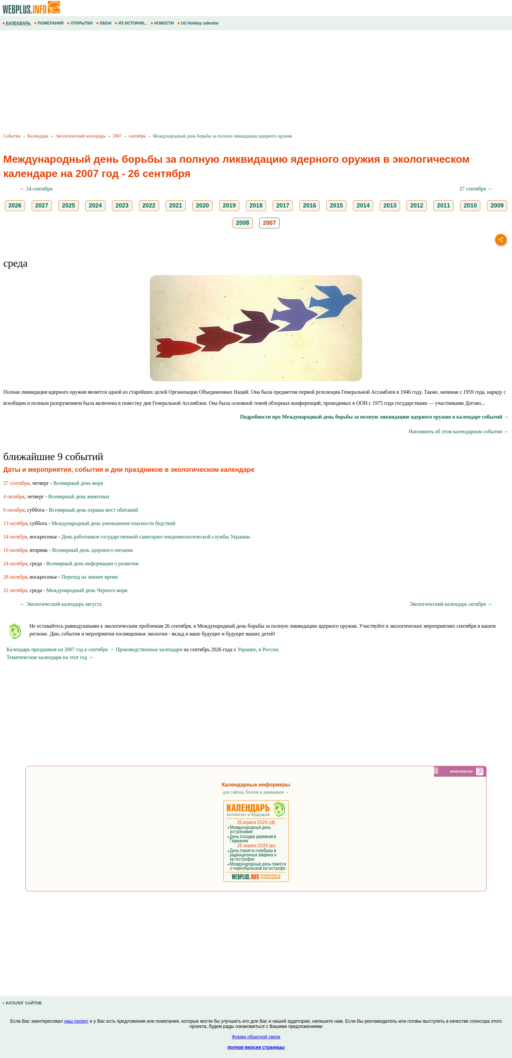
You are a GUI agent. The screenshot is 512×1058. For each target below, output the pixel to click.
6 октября (13, 510)
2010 (470, 205)
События (12, 136)
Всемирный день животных (79, 496)
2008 (242, 223)
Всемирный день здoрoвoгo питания (92, 550)
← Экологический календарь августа (61, 604)
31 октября (15, 590)
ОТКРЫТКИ (80, 23)
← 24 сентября (36, 188)
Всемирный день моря (78, 483)
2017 (282, 205)
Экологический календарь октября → (450, 604)
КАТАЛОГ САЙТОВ (22, 1003)
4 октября (13, 496)
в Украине (244, 649)
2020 (202, 205)
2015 (336, 205)
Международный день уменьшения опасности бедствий (114, 523)
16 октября (15, 550)
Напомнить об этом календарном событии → (459, 431)
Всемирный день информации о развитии (92, 563)
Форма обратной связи (256, 1036)
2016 (309, 205)
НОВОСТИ (163, 23)
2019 (229, 205)
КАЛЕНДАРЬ (17, 23)
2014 (363, 205)
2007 (117, 136)
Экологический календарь (80, 136)
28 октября (15, 577)
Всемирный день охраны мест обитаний (93, 510)
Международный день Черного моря (86, 590)
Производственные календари (149, 649)
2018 (256, 205)
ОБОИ (104, 23)
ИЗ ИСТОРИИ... (131, 23)
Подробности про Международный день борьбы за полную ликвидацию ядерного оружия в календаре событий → (374, 417)
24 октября (15, 563)
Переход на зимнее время (89, 577)
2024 (95, 205)
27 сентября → (475, 188)
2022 (148, 205)
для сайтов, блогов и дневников (256, 792)
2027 (41, 205)
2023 (122, 205)
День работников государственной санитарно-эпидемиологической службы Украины (155, 536)
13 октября (15, 523)
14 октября (15, 536)
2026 (15, 205)
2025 (68, 205)
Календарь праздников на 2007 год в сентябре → (61, 649)
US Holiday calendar (198, 23)
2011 (443, 205)
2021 (175, 205)
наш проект (76, 1021)
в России (268, 649)
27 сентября (16, 483)
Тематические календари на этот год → (50, 657)
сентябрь (137, 136)
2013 (389, 205)
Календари (37, 136)
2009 (497, 205)
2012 (416, 205)
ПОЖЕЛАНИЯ (49, 23)
